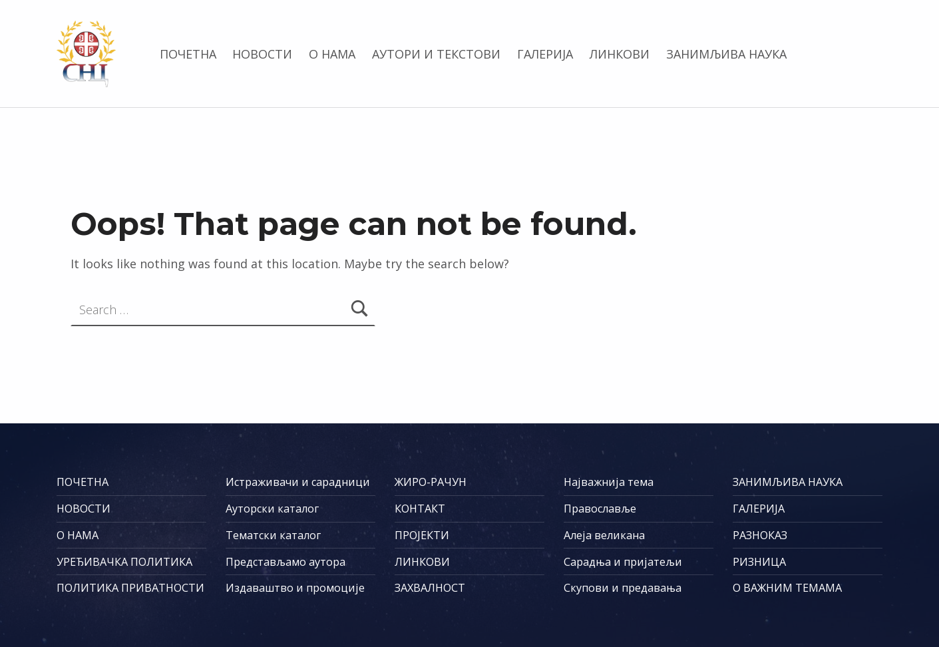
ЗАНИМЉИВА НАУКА (726, 54)
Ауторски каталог (272, 508)
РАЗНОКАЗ (760, 535)
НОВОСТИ (262, 54)
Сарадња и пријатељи (623, 561)
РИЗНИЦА (759, 561)
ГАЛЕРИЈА (545, 54)
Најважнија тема (609, 482)
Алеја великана (604, 535)
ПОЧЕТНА (188, 54)
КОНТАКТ (420, 508)
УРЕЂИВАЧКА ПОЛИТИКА (124, 561)
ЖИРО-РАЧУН (431, 482)
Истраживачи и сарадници (298, 482)
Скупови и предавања (622, 587)
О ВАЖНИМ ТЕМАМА (787, 587)
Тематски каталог (273, 535)
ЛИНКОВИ (620, 54)
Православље (600, 508)
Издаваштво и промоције (295, 587)
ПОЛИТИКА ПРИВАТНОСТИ (130, 587)
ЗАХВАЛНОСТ (430, 587)
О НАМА (332, 54)
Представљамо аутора (285, 561)
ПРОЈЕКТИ (422, 535)
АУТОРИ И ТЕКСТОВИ (436, 54)
